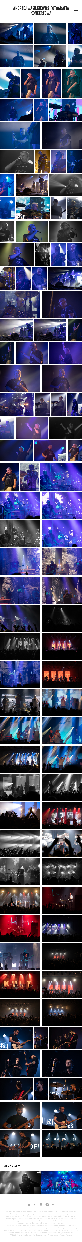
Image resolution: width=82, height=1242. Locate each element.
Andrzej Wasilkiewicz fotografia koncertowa (41, 11)
